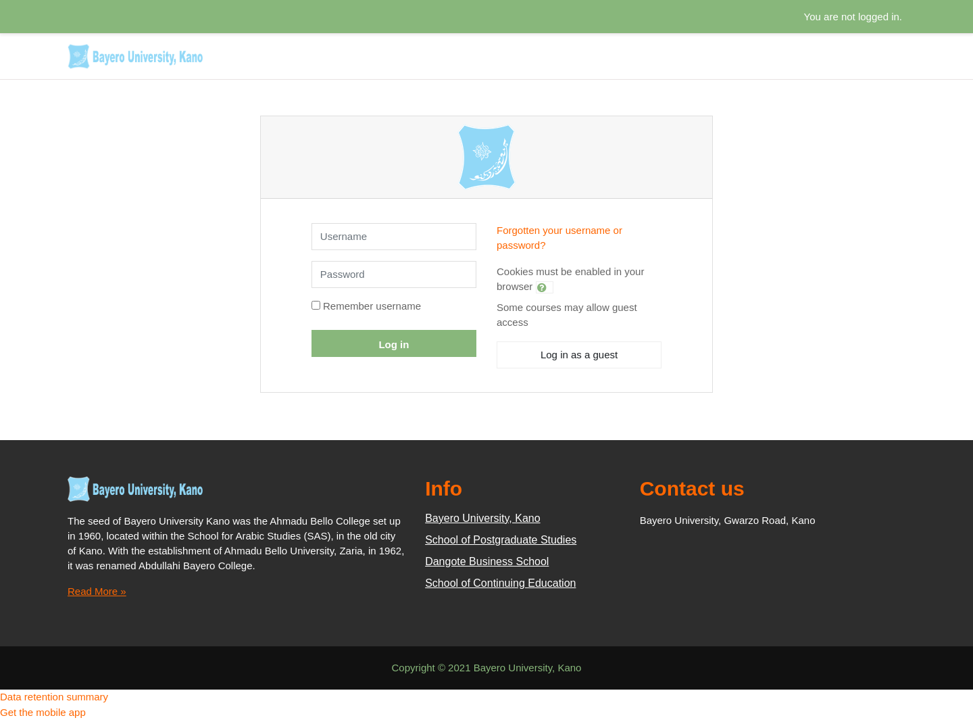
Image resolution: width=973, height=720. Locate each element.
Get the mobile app (43, 712)
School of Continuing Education (500, 583)
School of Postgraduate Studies (500, 540)
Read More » (97, 591)
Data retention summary (54, 696)
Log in (393, 344)
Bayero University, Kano (482, 518)
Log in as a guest (579, 354)
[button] (544, 287)
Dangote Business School (487, 561)
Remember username (372, 306)
